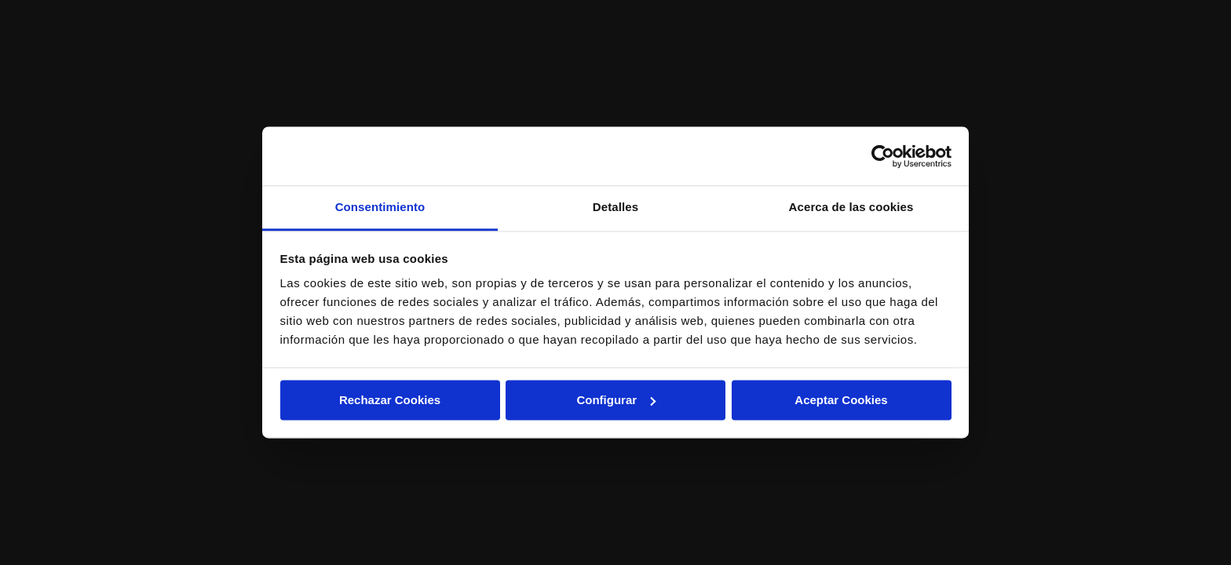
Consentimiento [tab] (380, 206)
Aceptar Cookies (840, 399)
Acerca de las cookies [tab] (851, 206)
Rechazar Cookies (389, 399)
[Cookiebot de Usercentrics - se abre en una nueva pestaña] (883, 156)
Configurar (616, 399)
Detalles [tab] (615, 206)
